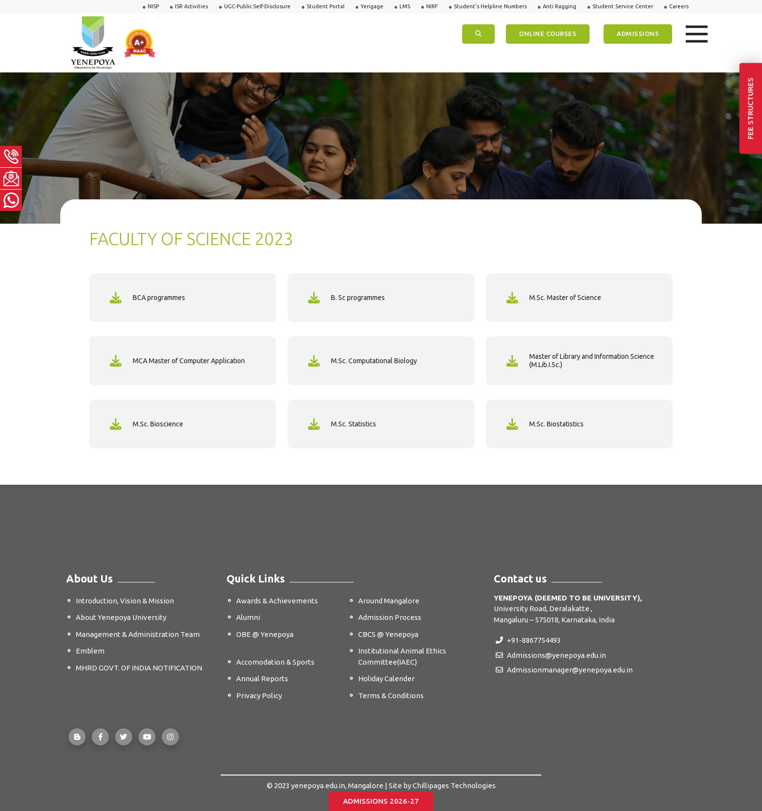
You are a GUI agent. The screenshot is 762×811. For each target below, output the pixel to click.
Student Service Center (622, 6)
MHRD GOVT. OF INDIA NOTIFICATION (139, 668)
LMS (404, 6)
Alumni (248, 617)
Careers (679, 6)
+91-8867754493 (528, 640)
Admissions (638, 33)
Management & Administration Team (138, 634)
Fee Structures (750, 109)
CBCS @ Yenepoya (388, 634)
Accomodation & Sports (275, 662)
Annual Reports (262, 678)
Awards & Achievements (277, 601)
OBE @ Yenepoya (265, 634)
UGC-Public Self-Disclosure (257, 6)
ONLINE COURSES (547, 33)
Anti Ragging (559, 6)
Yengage (372, 6)
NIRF (432, 6)
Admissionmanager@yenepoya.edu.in (564, 670)
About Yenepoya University (121, 617)
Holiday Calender (386, 678)
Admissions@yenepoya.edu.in (551, 655)
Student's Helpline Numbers (490, 6)
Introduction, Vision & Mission (125, 601)
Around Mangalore (388, 601)
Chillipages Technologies (454, 785)
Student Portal (326, 6)
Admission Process (389, 617)
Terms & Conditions (391, 695)
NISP (153, 6)
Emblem (90, 651)
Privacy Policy (259, 695)
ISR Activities (191, 6)
